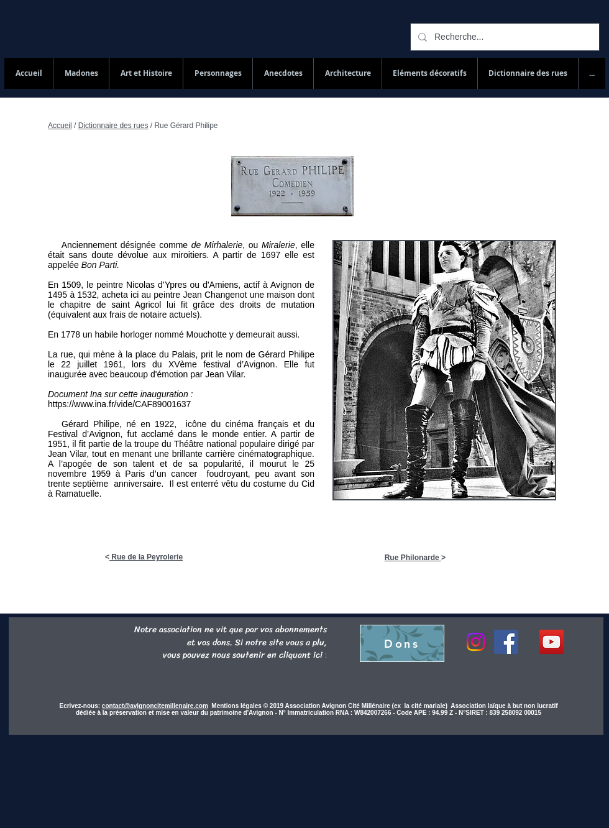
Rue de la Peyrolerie (146, 557)
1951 (57, 444)
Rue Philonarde (413, 557)
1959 (101, 474)
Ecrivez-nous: (80, 705)
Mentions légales (237, 705)
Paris (135, 474)
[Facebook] (506, 642)
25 (309, 464)
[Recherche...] (503, 37)
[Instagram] (476, 642)
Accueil (60, 125)
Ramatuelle (77, 494)
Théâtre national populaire (224, 444)
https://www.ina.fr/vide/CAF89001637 (119, 404)
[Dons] (402, 643)
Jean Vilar (67, 454)
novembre (67, 474)
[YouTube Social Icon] (551, 642)
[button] (527, 73)
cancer (186, 474)
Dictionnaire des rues (113, 125)
